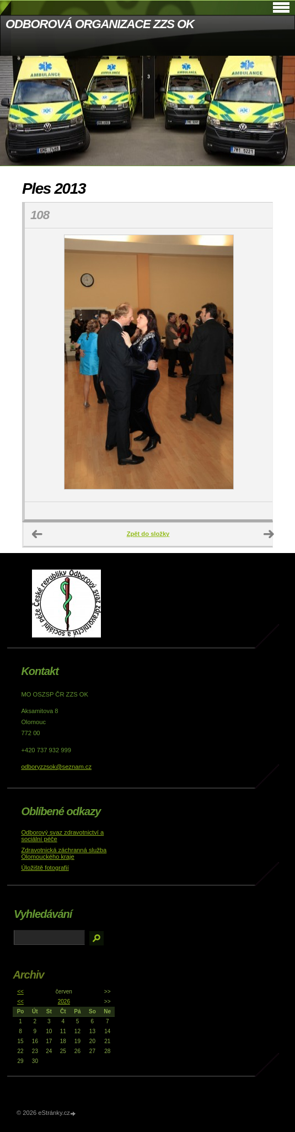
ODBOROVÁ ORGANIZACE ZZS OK (100, 24)
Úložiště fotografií (44, 867)
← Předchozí (37, 534)
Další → (269, 534)
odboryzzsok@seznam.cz (56, 766)
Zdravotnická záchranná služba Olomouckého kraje (63, 853)
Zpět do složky (148, 533)
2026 (64, 1001)
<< (20, 991)
